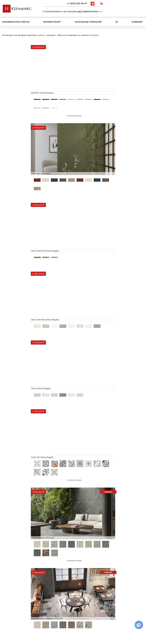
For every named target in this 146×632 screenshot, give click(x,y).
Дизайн (95, 11)
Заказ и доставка (69, 11)
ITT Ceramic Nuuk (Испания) (112, 346)
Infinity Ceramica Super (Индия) (18, 302)
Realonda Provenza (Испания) (112, 302)
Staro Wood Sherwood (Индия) (113, 67)
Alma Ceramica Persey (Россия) (66, 529)
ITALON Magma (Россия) (15, 195)
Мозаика (40, 599)
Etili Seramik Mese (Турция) (64, 346)
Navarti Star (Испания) (14, 390)
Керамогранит (52, 21)
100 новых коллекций (47, 585)
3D (116, 21)
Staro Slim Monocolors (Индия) (18, 130)
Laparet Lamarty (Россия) (63, 259)
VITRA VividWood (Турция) (16, 259)
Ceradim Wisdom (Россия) (110, 259)
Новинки (137, 21)
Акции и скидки (11, 590)
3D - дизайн (42, 590)
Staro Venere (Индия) (61, 130)
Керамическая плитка (16, 21)
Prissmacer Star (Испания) (16, 346)
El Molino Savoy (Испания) (16, 442)
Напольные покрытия (88, 21)
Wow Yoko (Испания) (61, 67)
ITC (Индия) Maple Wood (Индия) (67, 302)
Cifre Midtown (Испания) (63, 442)
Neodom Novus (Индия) (109, 195)
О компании (51, 11)
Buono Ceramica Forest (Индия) (113, 529)
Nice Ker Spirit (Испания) (110, 486)
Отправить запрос (45, 603)
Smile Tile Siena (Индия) (110, 130)
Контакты (107, 11)
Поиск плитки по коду (47, 608)
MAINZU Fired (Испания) (63, 390)
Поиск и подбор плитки (48, 581)
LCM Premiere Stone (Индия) (17, 529)
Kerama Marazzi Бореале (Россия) (67, 195)
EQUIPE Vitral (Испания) (15, 67)
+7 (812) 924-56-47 (116, 3)
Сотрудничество (11, 594)
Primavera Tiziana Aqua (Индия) (66, 486)
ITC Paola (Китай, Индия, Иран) (19, 486)
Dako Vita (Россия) (107, 442)
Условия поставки (12, 603)
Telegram (131, 3)
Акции (85, 11)
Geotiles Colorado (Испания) (112, 390)
